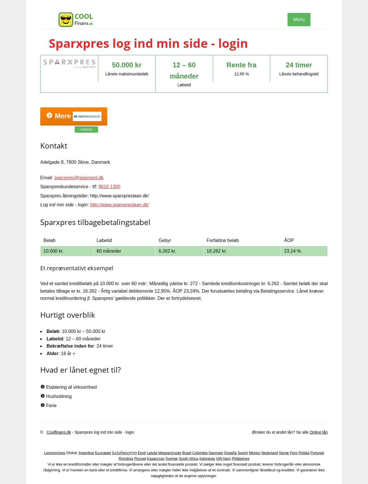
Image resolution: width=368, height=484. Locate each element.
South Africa (188, 459)
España (230, 453)
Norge (284, 453)
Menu (299, 19)
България (103, 453)
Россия (140, 459)
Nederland (269, 453)
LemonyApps (54, 453)
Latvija (152, 453)
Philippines (240, 459)
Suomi (242, 453)
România (126, 459)
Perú (294, 453)
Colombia (200, 453)
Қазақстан (155, 459)
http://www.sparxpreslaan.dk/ (119, 204)
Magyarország (169, 453)
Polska (303, 453)
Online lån (319, 432)
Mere (73, 116)
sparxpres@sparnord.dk (78, 177)
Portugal (317, 453)
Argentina (86, 453)
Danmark (216, 453)
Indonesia (207, 459)
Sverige (172, 459)
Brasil (186, 453)
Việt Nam (223, 459)
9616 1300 (109, 186)
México (254, 453)
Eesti (142, 453)
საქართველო (124, 453)
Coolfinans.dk (59, 432)
